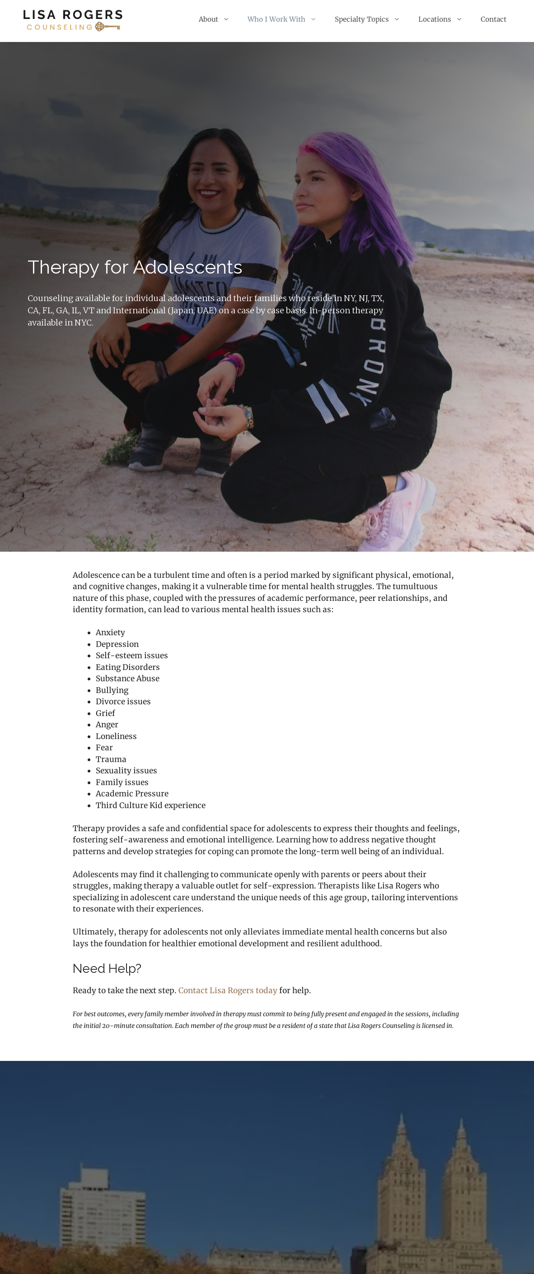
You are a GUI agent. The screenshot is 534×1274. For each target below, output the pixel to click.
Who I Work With (287, 19)
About (219, 19)
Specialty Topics (372, 19)
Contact (493, 19)
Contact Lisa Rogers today (227, 990)
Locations (445, 19)
